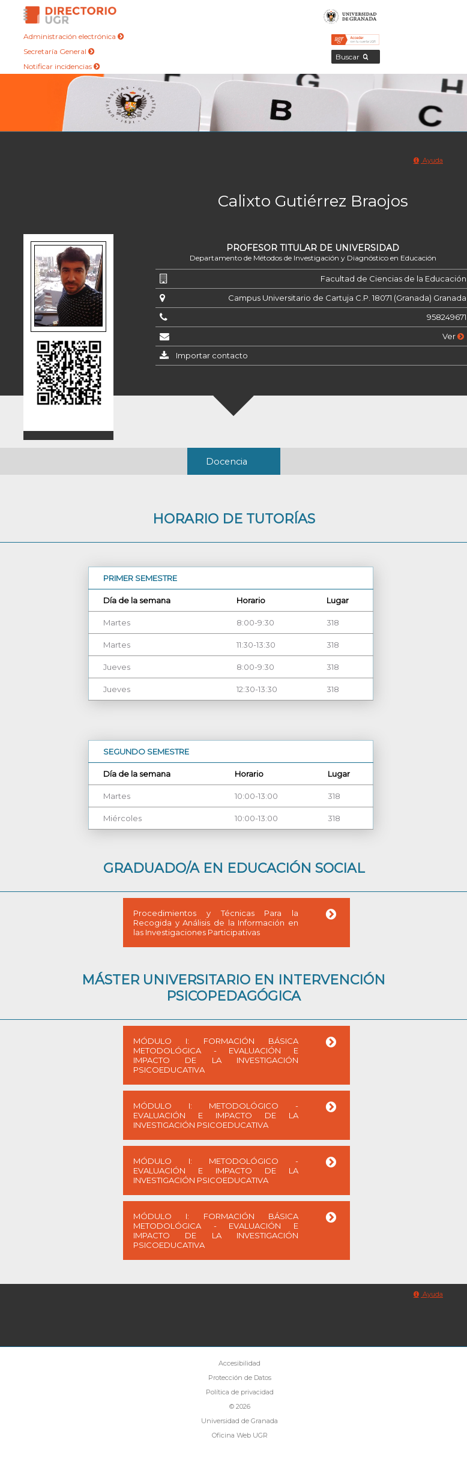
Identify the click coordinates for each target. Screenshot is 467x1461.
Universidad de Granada (350, 15)
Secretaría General (58, 51)
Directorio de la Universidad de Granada (70, 15)
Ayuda (428, 160)
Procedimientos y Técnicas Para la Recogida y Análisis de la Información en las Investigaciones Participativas (215, 922)
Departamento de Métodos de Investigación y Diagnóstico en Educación (313, 257)
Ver (453, 336)
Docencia (226, 461)
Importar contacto (212, 355)
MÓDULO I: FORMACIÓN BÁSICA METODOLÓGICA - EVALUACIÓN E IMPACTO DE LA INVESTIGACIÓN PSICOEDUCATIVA (215, 1055)
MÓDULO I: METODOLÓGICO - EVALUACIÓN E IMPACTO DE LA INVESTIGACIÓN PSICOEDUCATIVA (215, 1115)
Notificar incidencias (61, 66)
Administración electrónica (73, 36)
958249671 (446, 317)
